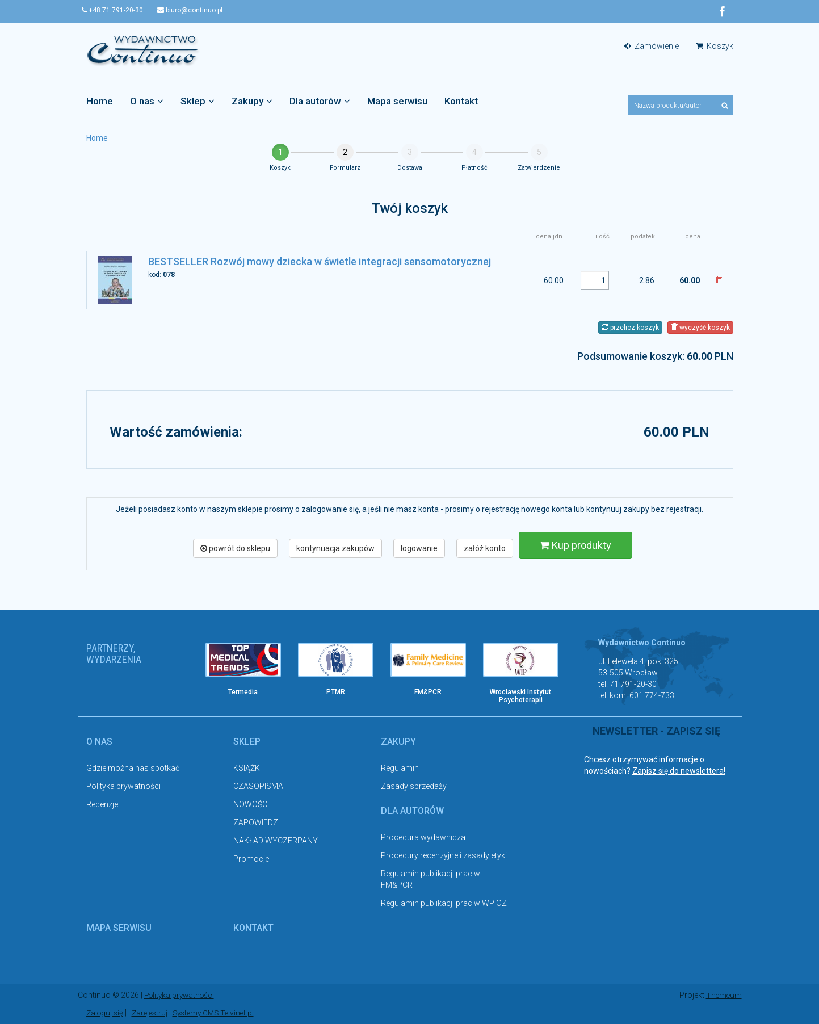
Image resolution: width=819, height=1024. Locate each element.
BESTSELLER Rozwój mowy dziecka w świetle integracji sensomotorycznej (319, 262)
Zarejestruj (153, 1012)
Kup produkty (575, 545)
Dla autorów (319, 101)
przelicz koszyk (630, 327)
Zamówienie (651, 46)
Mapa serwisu (397, 101)
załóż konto (485, 548)
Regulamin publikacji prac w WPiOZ (444, 903)
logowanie (419, 548)
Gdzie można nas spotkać (132, 768)
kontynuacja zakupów (335, 548)
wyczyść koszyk (700, 327)
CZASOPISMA (258, 786)
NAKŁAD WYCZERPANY (275, 841)
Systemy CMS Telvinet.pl (220, 1012)
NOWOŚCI (251, 804)
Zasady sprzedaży (414, 786)
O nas (146, 101)
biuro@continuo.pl (198, 10)
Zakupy (252, 101)
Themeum (723, 995)
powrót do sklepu (235, 548)
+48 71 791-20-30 (117, 10)
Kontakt (461, 101)
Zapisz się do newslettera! (678, 771)
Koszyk (714, 46)
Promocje (251, 859)
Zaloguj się (105, 1012)
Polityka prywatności (123, 786)
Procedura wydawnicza (423, 837)
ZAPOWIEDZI (256, 823)
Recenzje (102, 804)
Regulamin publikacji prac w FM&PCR (430, 879)
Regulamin (400, 768)
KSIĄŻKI (247, 768)
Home (99, 101)
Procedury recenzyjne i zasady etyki (444, 855)
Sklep (197, 101)
